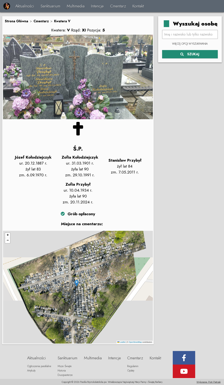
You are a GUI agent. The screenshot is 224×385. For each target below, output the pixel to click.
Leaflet (121, 342)
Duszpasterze (65, 375)
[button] (76, 283)
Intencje (97, 6)
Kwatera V (62, 21)
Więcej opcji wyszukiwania (190, 44)
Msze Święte (65, 366)
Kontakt (138, 6)
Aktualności (24, 6)
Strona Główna (16, 21)
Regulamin (132, 366)
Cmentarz (118, 6)
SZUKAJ (189, 54)
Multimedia (76, 6)
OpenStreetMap (135, 342)
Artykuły (31, 370)
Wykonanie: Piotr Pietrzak (209, 382)
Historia (62, 370)
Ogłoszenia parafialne (39, 366)
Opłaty (130, 370)
